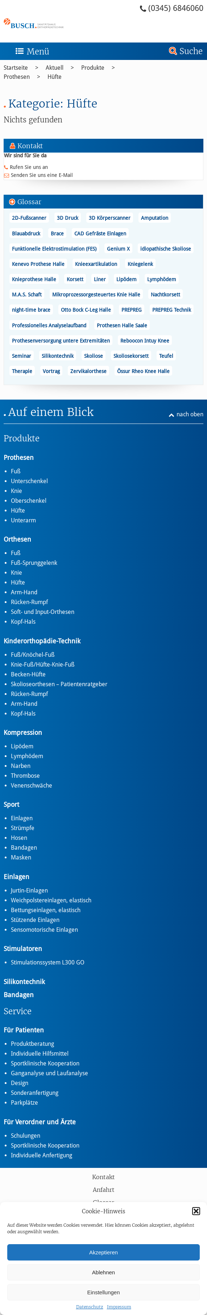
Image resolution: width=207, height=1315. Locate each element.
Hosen (19, 837)
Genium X (118, 249)
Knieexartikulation (96, 264)
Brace (57, 233)
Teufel (166, 356)
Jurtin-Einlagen (29, 890)
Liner (100, 279)
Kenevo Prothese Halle (38, 264)
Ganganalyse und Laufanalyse (49, 1073)
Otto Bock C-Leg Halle (86, 310)
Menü (38, 51)
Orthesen (17, 539)
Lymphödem (161, 279)
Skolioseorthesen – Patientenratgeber (59, 684)
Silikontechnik (58, 356)
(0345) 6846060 (175, 8)
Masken (21, 857)
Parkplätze (24, 1102)
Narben (20, 765)
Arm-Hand (24, 592)
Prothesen (17, 76)
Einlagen (22, 818)
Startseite (16, 67)
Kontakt (103, 1177)
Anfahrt (104, 1189)
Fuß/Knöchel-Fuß (33, 654)
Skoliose (93, 356)
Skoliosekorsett (131, 356)
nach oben (190, 414)
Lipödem (126, 279)
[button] (196, 1211)
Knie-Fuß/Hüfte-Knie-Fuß (43, 664)
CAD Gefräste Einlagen (100, 233)
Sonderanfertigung (34, 1092)
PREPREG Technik (171, 310)
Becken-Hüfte (28, 674)
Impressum (119, 1307)
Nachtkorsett (165, 295)
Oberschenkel (28, 500)
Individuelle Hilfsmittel (40, 1053)
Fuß (16, 471)
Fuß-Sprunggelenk (34, 562)
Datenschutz (89, 1307)
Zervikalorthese (88, 371)
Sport (11, 804)
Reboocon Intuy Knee (144, 341)
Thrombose (25, 775)
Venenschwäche (31, 785)
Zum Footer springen (20, 2)
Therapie (22, 371)
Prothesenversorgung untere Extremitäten (61, 341)
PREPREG (131, 310)
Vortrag (51, 371)
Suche (191, 51)
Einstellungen (103, 1292)
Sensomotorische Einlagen (44, 929)
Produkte (92, 67)
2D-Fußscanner (29, 218)
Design (19, 1083)
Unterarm (23, 520)
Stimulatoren (23, 948)
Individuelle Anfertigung (41, 1155)
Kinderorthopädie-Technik (42, 641)
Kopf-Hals (23, 621)
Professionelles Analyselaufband (49, 325)
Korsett (75, 279)
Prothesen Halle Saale (122, 325)
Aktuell (54, 67)
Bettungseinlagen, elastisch (45, 910)
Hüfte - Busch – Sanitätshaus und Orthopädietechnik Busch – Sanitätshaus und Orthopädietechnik (54, 23)
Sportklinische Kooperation (45, 1063)
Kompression (23, 732)
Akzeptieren (103, 1252)
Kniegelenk (140, 264)
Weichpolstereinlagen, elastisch (51, 900)
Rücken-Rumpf (29, 602)
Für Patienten (24, 1030)
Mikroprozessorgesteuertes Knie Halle (96, 295)
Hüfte (54, 76)
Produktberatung (32, 1043)
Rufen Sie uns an (29, 167)
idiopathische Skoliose (165, 249)
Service (18, 1011)
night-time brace (31, 310)
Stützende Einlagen (35, 920)
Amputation (154, 218)
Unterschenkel (29, 481)
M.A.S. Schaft (27, 295)
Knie (16, 490)
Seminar (21, 356)
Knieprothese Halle (34, 279)
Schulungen (25, 1135)
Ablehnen (103, 1272)
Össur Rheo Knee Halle (143, 371)
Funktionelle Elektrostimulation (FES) (54, 249)
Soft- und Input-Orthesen (42, 611)
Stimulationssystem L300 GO (47, 962)
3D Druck (67, 218)
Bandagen (24, 847)
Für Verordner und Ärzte (40, 1122)
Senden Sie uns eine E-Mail (42, 175)
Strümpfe (22, 828)
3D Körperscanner (110, 218)
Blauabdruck (26, 233)
